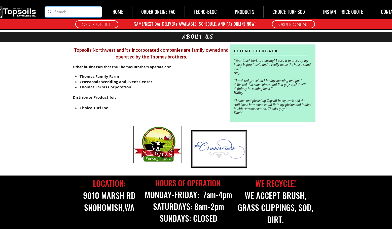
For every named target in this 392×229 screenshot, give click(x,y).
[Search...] (72, 12)
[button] (293, 24)
